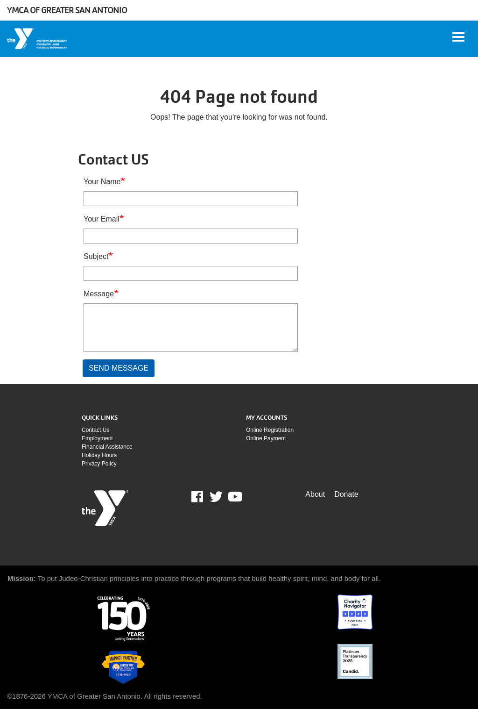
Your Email (102, 219)
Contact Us (95, 430)
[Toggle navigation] (458, 37)
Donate (346, 494)
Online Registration (270, 430)
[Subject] (191, 273)
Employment (97, 438)
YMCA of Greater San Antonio (67, 10)
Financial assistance (107, 447)
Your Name (102, 182)
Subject (96, 256)
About (315, 494)
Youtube (234, 496)
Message (99, 294)
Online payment (266, 438)
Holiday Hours (99, 455)
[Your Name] (191, 198)
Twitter (216, 496)
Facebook (203, 496)
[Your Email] (191, 236)
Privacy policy (99, 463)
